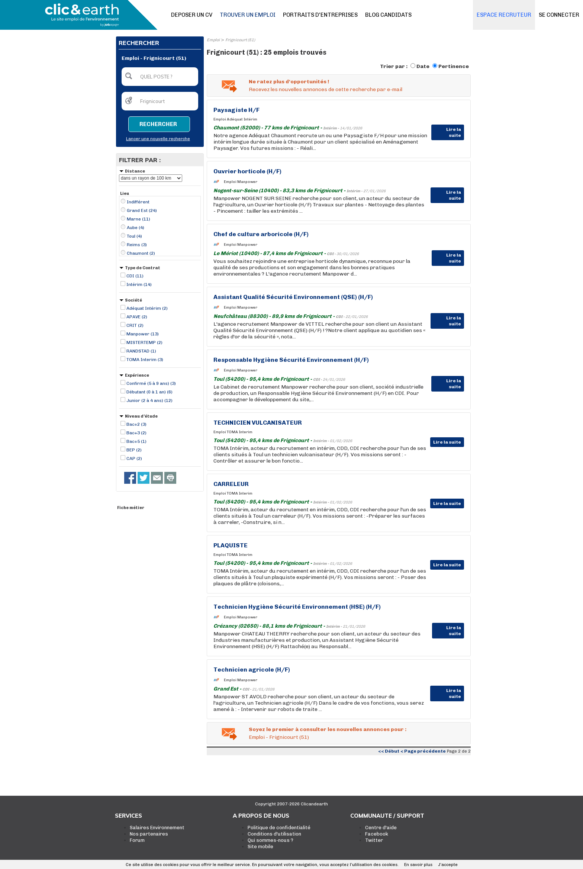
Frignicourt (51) (240, 40)
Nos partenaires (149, 834)
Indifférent (138, 202)
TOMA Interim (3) (144, 359)
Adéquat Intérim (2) (147, 308)
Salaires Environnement (157, 827)
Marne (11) (138, 219)
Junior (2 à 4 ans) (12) (149, 400)
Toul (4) (134, 236)
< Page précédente (423, 751)
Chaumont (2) (141, 253)
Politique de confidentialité (279, 827)
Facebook (376, 834)
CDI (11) (135, 276)
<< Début (388, 751)
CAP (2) (134, 458)
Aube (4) (135, 227)
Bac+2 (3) (136, 424)
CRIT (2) (135, 325)
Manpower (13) (142, 334)
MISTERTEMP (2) (144, 342)
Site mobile (260, 846)
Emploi (213, 40)
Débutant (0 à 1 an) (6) (149, 392)
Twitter (374, 840)
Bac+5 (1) (136, 441)
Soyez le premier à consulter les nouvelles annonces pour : (327, 729)
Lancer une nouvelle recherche (158, 138)
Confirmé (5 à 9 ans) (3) (151, 383)
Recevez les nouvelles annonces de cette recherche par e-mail (325, 89)
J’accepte (448, 864)
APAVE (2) (136, 316)
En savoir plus (418, 864)
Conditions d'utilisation (274, 834)
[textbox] (160, 76)
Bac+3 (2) (136, 432)
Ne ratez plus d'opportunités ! (289, 81)
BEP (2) (134, 450)
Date (422, 66)
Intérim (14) (139, 284)
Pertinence (453, 66)
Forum (137, 840)
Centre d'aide (381, 827)
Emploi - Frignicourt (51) (279, 737)
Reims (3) (137, 244)
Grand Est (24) (142, 210)
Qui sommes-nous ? (270, 840)
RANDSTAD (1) (141, 351)
